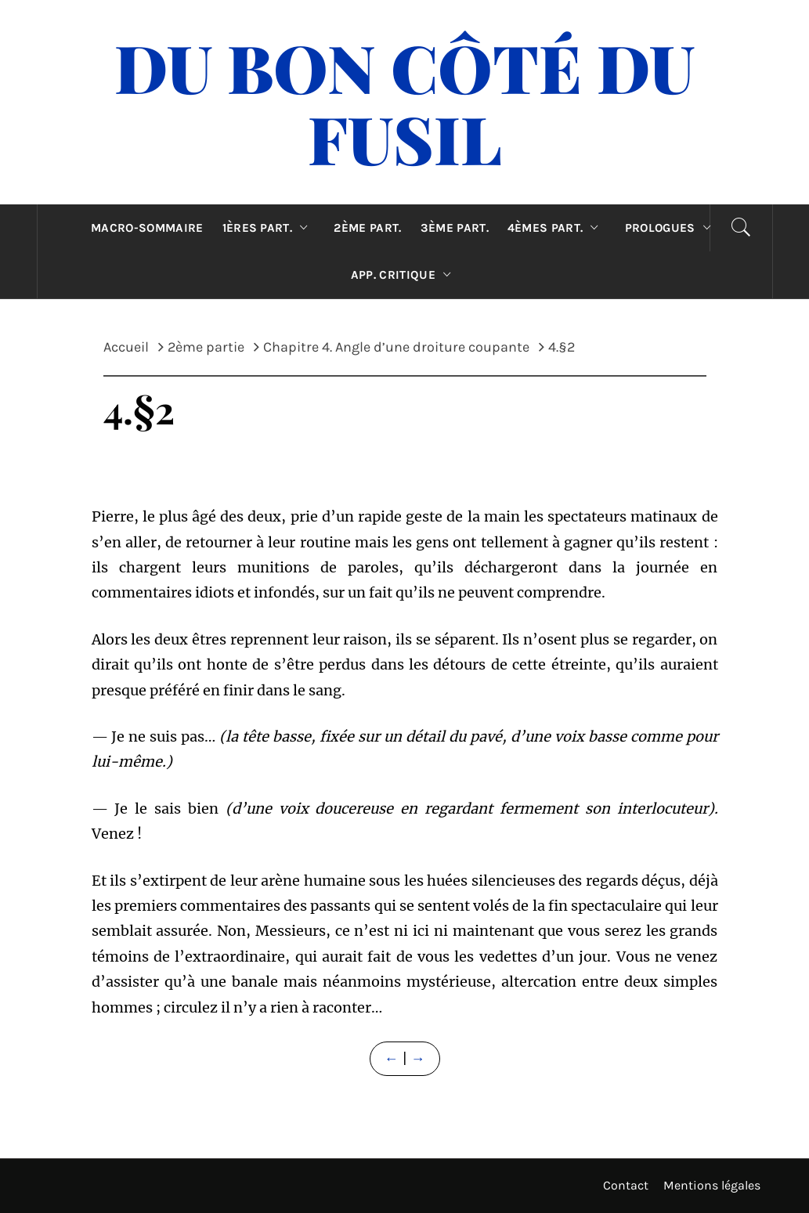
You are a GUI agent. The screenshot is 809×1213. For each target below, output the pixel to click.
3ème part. (455, 228)
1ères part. (269, 228)
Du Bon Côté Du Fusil (404, 102)
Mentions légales (711, 1185)
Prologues (671, 228)
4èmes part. (556, 228)
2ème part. (367, 228)
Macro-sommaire (147, 228)
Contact (625, 1185)
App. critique (405, 275)
